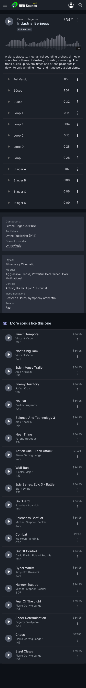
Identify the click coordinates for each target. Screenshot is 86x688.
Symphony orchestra (42, 298)
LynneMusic (14, 245)
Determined (53, 274)
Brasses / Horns (16, 298)
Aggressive (13, 274)
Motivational (14, 278)
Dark (65, 274)
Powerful (38, 274)
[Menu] (5, 5)
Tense (26, 274)
